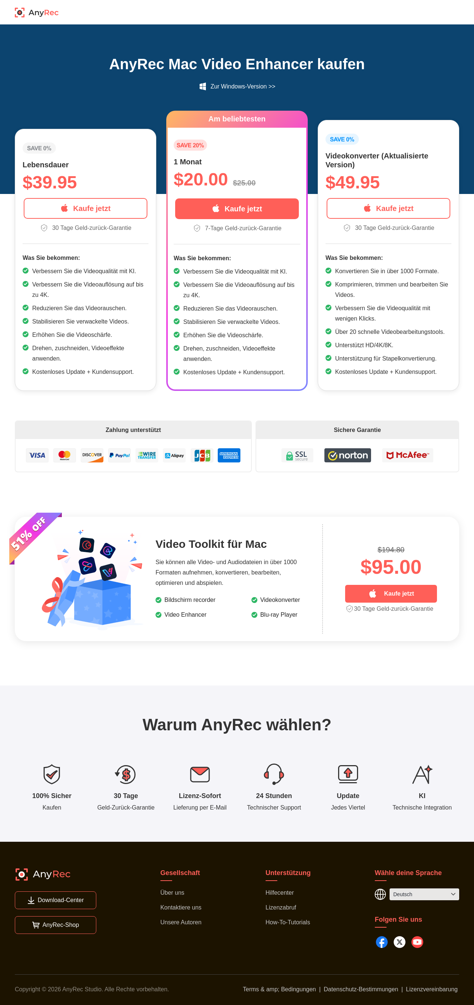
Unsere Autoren (180, 922)
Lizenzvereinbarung (432, 989)
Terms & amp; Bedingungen (279, 989)
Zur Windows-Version (238, 86)
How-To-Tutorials (288, 922)
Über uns (172, 893)
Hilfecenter (280, 893)
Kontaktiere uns (180, 907)
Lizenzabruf (281, 907)
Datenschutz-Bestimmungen (361, 989)
